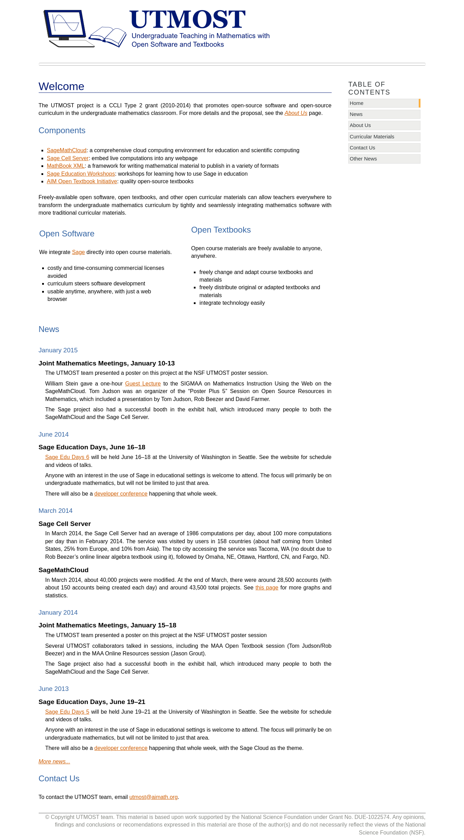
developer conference (121, 494)
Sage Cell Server (68, 158)
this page (266, 587)
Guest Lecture (143, 384)
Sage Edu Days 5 (67, 712)
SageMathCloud (67, 150)
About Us (360, 125)
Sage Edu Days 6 (67, 457)
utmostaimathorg (153, 797)
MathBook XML (66, 166)
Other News (363, 159)
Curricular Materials (372, 136)
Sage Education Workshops (81, 174)
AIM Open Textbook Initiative (82, 181)
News (356, 114)
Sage (78, 252)
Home (356, 103)
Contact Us (362, 147)
